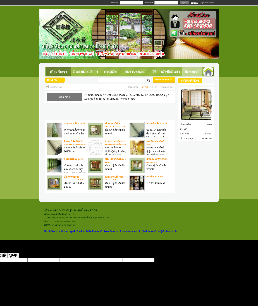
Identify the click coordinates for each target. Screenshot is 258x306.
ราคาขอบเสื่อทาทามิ (74, 123)
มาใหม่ (145, 87)
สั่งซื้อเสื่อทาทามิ (94, 231)
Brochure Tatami (154, 176)
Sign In (184, 2)
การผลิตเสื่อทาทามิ (73, 159)
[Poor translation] (13, 255)
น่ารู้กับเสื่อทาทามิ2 (167, 231)
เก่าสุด (154, 87)
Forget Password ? (206, 2)
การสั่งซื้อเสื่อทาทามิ (156, 123)
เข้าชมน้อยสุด (167, 87)
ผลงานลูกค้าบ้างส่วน (74, 231)
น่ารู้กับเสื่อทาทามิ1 (147, 231)
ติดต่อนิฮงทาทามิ (113, 231)
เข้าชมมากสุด (132, 87)
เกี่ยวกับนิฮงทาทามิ (53, 231)
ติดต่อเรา (64, 97)
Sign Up (194, 2)
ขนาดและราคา (129, 231)
